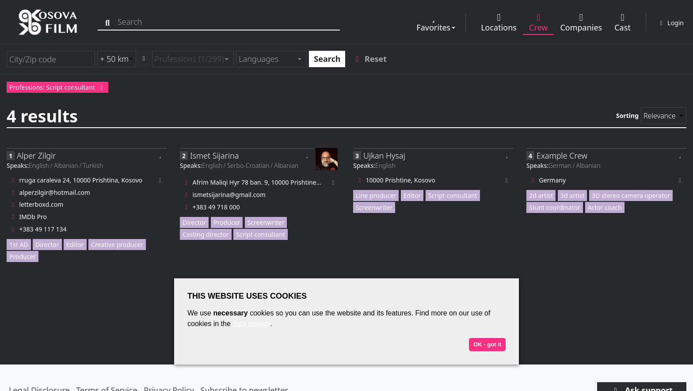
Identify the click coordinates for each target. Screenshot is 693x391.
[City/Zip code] (51, 59)
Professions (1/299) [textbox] (189, 58)
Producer (22, 256)
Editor (75, 244)
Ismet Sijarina (214, 155)
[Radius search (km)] (116, 59)
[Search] (109, 22)
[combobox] (193, 59)
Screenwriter (266, 222)
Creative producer (117, 244)
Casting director (206, 234)
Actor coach (605, 207)
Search (327, 58)
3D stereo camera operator (631, 195)
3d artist (572, 195)
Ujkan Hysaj (384, 155)
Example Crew (562, 155)
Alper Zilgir (36, 155)
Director (47, 244)
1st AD (18, 244)
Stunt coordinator (554, 207)
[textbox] (268, 59)
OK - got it (487, 344)
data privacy (251, 323)
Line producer (376, 195)
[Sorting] (663, 115)
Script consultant (260, 234)
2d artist (541, 195)
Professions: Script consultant (57, 87)
